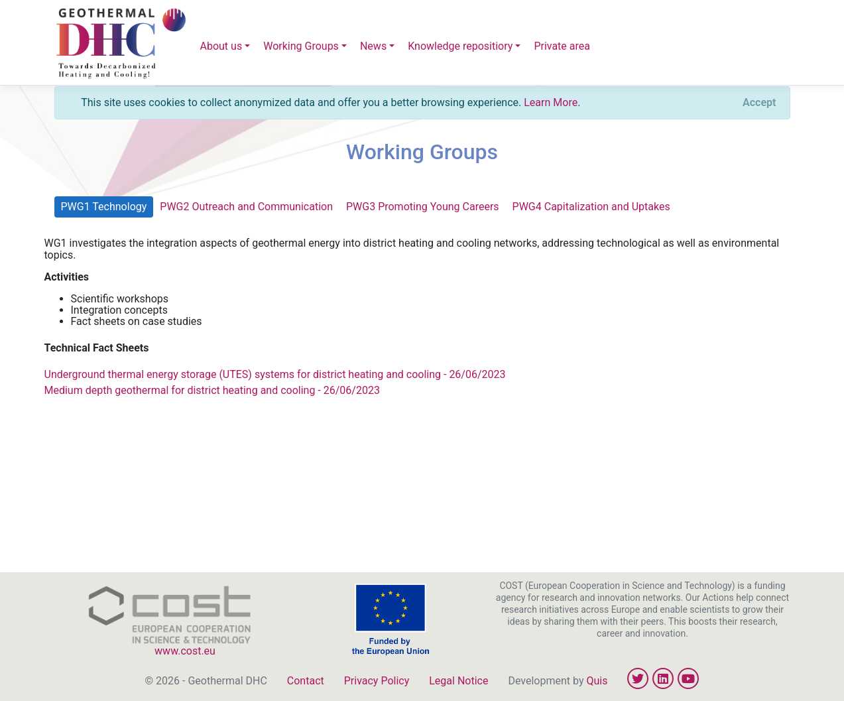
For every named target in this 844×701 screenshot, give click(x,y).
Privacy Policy (377, 680)
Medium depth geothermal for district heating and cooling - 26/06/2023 (212, 390)
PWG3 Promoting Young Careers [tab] (422, 206)
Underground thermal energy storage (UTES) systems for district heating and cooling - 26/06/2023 (275, 374)
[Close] (759, 103)
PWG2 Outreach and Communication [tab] (246, 206)
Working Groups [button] (301, 46)
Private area (562, 46)
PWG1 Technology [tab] (104, 206)
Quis (596, 680)
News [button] (373, 46)
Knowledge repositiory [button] (460, 46)
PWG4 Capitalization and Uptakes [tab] (591, 206)
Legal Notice (458, 680)
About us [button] (221, 46)
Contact (305, 680)
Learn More (550, 102)
